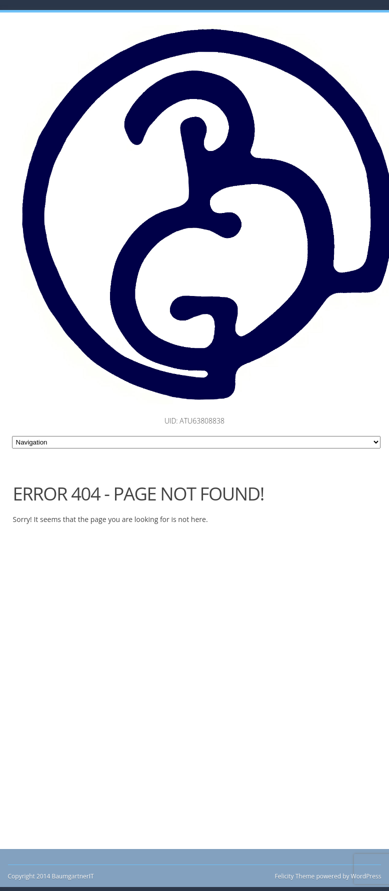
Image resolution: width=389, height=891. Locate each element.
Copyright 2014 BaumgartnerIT (51, 876)
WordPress (365, 876)
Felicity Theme (295, 876)
